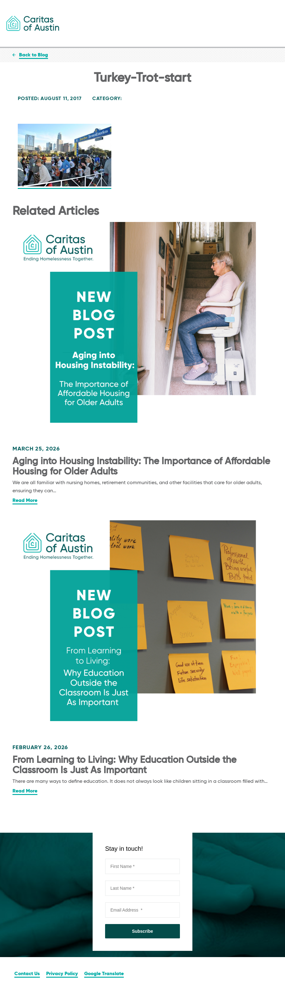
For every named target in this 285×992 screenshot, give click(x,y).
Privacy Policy (62, 973)
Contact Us (27, 973)
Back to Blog (33, 55)
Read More (24, 500)
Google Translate (104, 973)
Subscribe (142, 931)
